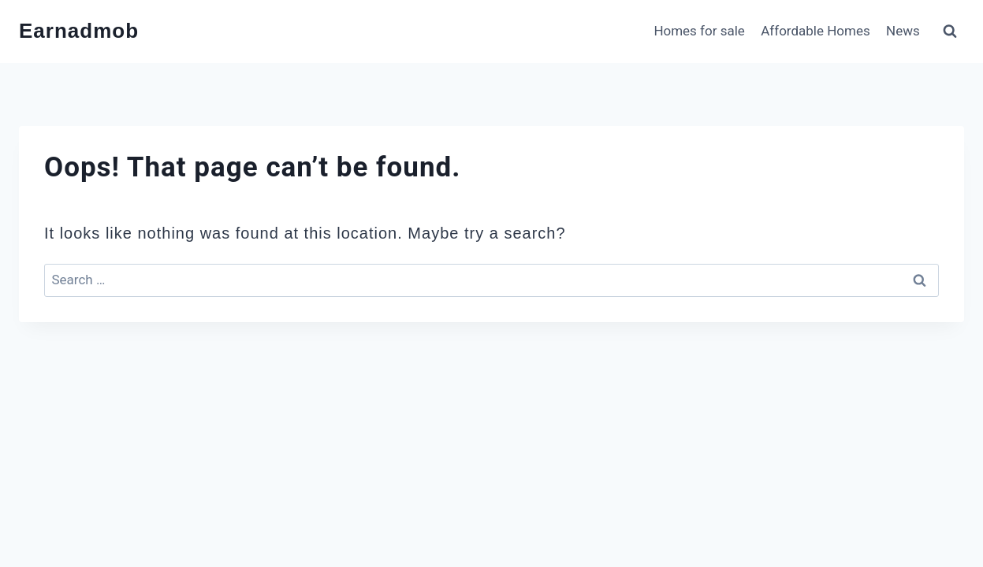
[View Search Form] (950, 31)
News (903, 31)
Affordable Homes (815, 31)
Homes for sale (699, 31)
